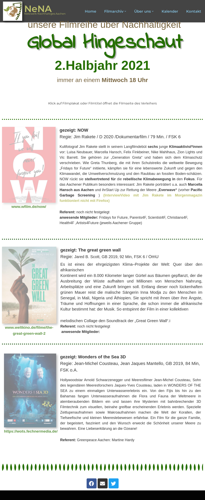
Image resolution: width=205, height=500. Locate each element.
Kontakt (193, 11)
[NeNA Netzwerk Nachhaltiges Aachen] (34, 11)
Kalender (170, 11)
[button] (125, 11)
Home (90, 11)
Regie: (130, 363)
